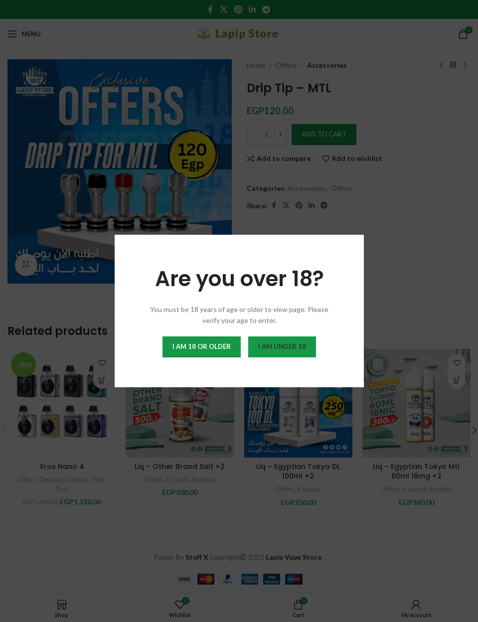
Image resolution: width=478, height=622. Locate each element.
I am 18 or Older (201, 346)
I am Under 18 (282, 346)
